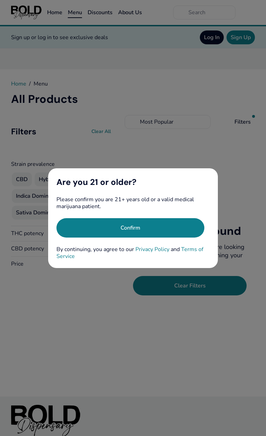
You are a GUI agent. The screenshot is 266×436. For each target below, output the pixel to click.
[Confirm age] (130, 228)
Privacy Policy (152, 249)
